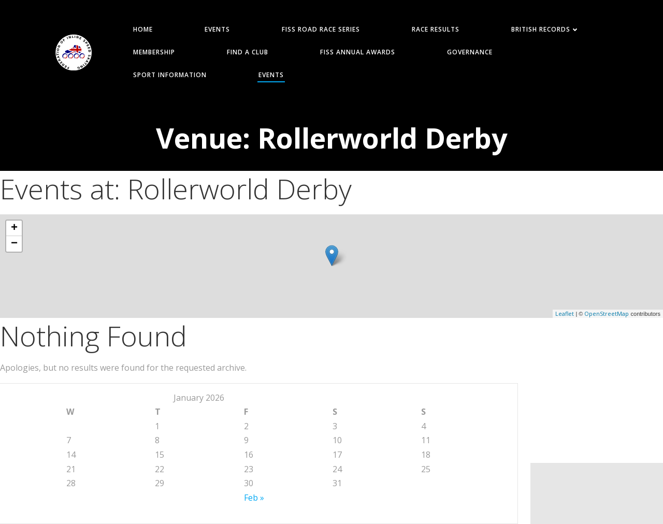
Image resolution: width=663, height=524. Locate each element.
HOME (143, 29)
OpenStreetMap (606, 313)
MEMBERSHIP (154, 52)
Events (271, 74)
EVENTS (217, 29)
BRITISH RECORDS (545, 29)
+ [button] (14, 228)
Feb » (254, 497)
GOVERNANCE (470, 52)
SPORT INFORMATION (170, 74)
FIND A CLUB (247, 52)
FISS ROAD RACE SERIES (321, 29)
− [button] (14, 244)
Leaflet (564, 313)
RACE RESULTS (435, 29)
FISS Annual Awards (357, 52)
